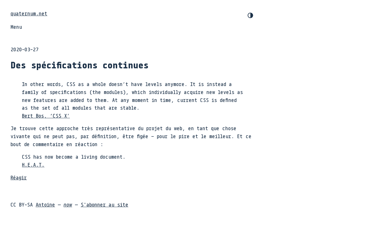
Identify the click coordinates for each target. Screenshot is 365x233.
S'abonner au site (104, 204)
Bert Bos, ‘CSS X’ (46, 116)
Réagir (19, 177)
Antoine (45, 204)
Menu (16, 27)
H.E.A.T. (33, 165)
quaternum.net (29, 13)
